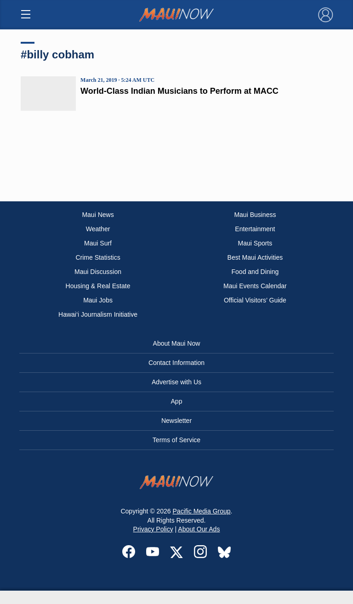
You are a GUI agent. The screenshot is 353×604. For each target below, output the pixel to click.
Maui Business (255, 214)
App (176, 401)
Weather (98, 229)
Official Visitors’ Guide (255, 300)
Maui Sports (255, 243)
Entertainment (255, 229)
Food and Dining (255, 271)
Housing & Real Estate (98, 286)
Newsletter (176, 420)
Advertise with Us (176, 382)
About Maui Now (176, 343)
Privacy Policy (153, 529)
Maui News (98, 214)
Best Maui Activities (255, 257)
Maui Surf (98, 243)
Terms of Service (176, 440)
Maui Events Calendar (255, 286)
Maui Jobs (98, 300)
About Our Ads (199, 529)
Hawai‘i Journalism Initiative (97, 314)
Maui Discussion (97, 271)
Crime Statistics (97, 257)
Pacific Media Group (202, 511)
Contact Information (176, 362)
